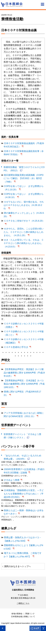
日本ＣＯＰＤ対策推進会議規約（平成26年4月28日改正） (24, 145)
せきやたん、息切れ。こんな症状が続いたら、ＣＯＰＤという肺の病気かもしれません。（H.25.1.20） (24, 232)
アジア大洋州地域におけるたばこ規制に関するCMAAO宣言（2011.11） (24, 415)
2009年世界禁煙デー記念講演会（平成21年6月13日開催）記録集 (24, 471)
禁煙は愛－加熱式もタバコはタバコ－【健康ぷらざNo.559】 (22, 539)
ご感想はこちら (23, 603)
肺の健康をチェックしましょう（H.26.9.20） (24, 215)
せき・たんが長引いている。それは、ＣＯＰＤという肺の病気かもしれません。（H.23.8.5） (24, 243)
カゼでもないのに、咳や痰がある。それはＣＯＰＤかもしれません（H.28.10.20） (24, 205)
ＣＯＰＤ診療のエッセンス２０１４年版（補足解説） (24, 341)
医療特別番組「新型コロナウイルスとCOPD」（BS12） (24, 169)
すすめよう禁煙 (11, 480)
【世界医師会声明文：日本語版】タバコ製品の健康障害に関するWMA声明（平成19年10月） (24, 384)
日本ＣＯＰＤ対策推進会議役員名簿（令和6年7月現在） (24, 153)
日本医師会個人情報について (23, 617)
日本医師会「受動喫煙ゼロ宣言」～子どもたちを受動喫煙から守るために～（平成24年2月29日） (24, 493)
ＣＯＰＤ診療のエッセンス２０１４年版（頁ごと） (24, 333)
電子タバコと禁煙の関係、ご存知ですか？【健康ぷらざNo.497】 (22, 555)
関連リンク (30, 614)
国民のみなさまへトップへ (17, 566)
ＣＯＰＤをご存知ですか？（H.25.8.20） (24, 220)
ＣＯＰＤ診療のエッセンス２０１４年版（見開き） (24, 325)
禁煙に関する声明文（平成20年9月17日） (22, 393)
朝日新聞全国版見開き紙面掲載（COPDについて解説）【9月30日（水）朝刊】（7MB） (24, 178)
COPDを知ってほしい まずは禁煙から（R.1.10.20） (24, 188)
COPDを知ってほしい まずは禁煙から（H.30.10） (24, 196)
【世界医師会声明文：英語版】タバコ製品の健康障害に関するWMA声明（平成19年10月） (24, 372)
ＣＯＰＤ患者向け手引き (16, 347)
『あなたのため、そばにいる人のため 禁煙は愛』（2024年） (23, 457)
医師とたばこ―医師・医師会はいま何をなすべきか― (24, 512)
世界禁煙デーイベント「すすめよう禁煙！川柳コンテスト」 (22, 436)
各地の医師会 (16, 614)
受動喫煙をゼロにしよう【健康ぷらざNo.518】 (23, 547)
